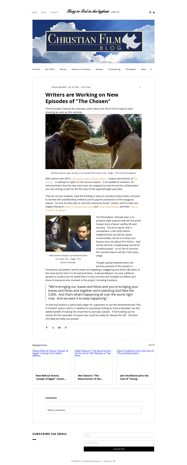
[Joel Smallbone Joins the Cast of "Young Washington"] (135, 360)
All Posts (36, 69)
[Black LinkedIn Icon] (154, 12)
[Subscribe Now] (119, 449)
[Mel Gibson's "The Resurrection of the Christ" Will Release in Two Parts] (93, 360)
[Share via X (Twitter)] (53, 327)
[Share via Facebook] (46, 327)
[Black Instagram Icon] (150, 12)
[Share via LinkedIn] (59, 327)
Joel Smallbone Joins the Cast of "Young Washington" (134, 377)
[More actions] (140, 87)
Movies (63, 69)
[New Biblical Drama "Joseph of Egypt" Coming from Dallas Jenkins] (51, 360)
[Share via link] (66, 327)
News (143, 69)
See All (152, 345)
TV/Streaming (114, 69)
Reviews (99, 69)
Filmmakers (130, 69)
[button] (151, 69)
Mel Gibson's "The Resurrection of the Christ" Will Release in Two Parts (91, 377)
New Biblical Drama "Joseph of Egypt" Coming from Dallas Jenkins (50, 377)
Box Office (50, 69)
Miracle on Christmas (81, 69)
